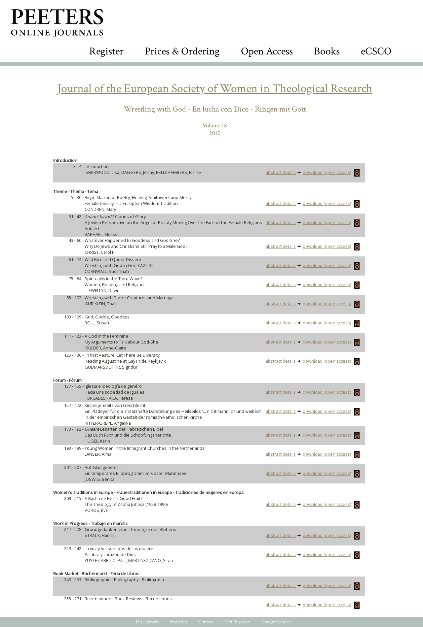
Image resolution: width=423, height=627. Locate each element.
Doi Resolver (237, 622)
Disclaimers (147, 622)
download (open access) (331, 172)
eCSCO (376, 51)
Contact (206, 622)
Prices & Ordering (182, 51)
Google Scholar (275, 622)
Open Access (267, 51)
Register (106, 51)
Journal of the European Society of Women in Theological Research (215, 88)
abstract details (281, 172)
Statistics (178, 622)
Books (327, 51)
